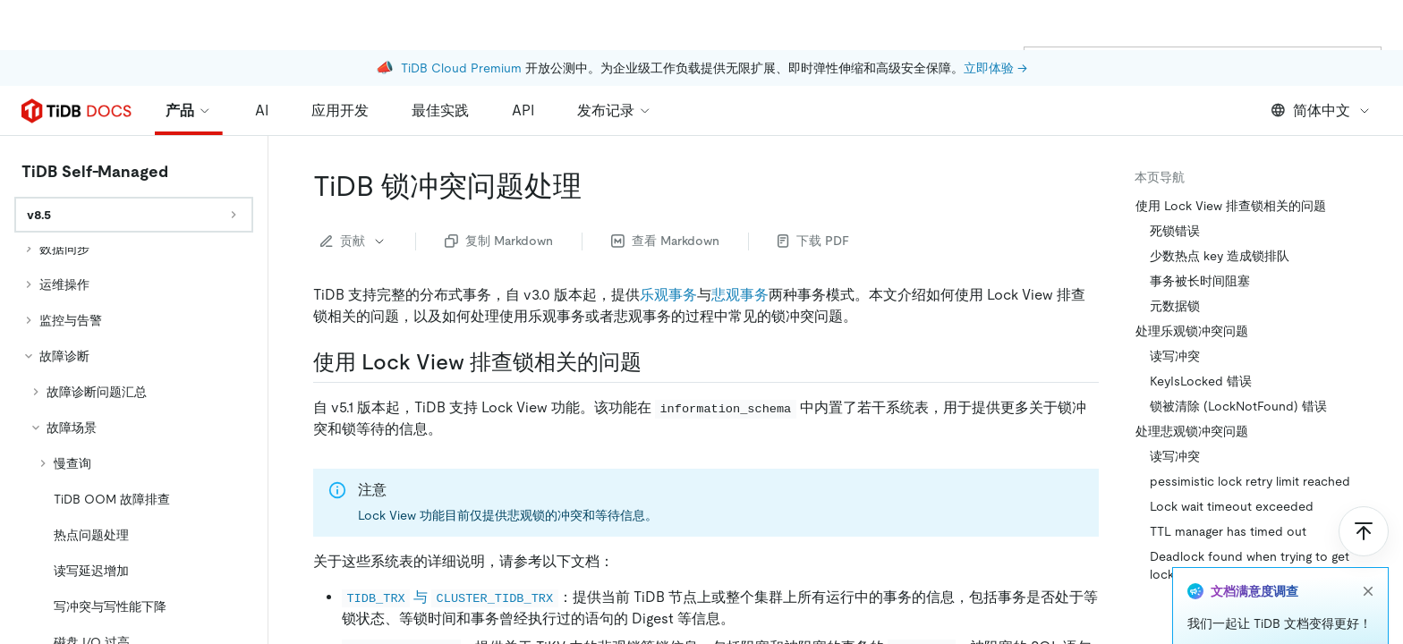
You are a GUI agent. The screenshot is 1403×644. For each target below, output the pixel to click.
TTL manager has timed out (1228, 531)
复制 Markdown (499, 240)
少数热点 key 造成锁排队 (1219, 256)
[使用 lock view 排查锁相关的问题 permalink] (656, 362)
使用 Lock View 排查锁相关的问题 (1230, 206)
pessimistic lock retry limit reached (1250, 481)
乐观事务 (668, 294)
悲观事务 (740, 294)
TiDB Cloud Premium (461, 18)
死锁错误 (1175, 231)
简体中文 (1321, 110)
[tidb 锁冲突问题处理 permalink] (596, 186)
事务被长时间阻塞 (1200, 281)
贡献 (353, 240)
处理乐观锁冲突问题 (1191, 331)
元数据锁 (1175, 306)
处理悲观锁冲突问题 (1191, 431)
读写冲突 (1175, 356)
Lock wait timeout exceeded (1232, 506)
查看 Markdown (665, 240)
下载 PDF (813, 240)
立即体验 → (995, 18)
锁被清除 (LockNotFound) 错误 (1238, 406)
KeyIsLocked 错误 (1201, 381)
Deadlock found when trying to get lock (1249, 565)
